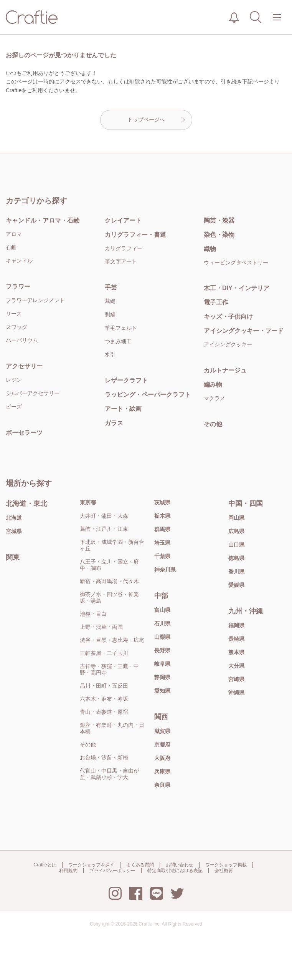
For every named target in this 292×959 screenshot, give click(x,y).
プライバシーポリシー (112, 870)
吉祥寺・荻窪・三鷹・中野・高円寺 (109, 669)
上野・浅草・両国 (101, 627)
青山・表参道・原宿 (104, 712)
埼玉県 (162, 543)
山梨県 (162, 637)
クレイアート (123, 220)
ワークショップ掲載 (226, 865)
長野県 (162, 650)
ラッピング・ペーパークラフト (148, 394)
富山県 (162, 610)
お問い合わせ (179, 865)
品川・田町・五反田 (104, 686)
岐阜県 (162, 664)
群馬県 (162, 529)
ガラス (114, 423)
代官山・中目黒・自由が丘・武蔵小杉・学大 (109, 774)
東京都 (88, 502)
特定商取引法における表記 (175, 870)
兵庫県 (162, 771)
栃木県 (162, 516)
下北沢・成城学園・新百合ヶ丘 (112, 545)
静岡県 (162, 677)
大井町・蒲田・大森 (104, 516)
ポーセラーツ (24, 432)
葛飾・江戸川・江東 (104, 529)
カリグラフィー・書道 (135, 234)
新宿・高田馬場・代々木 (109, 581)
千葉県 (162, 556)
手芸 (111, 287)
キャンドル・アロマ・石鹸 (42, 220)
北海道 (14, 518)
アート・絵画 (123, 409)
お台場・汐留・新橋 (104, 758)
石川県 (162, 623)
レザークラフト (126, 380)
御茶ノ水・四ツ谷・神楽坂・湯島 (109, 597)
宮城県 (14, 531)
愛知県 (162, 691)
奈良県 (162, 785)
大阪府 (162, 758)
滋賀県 (162, 731)
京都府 (162, 744)
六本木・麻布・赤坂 (104, 699)
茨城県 (162, 502)
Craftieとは (44, 865)
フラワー (18, 286)
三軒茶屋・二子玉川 (104, 653)
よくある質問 (140, 865)
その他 (88, 744)
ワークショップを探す (91, 865)
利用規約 (68, 870)
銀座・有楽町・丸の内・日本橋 (112, 728)
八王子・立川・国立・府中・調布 (109, 564)
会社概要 (223, 870)
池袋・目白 (93, 614)
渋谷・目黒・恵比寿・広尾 (112, 640)
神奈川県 (165, 570)
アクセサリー (24, 366)
